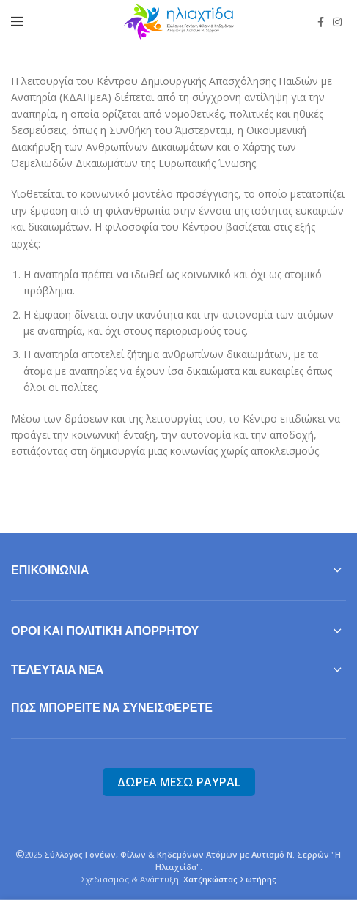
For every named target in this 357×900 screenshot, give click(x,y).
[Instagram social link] (337, 21)
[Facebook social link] (320, 21)
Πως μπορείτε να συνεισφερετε (112, 707)
